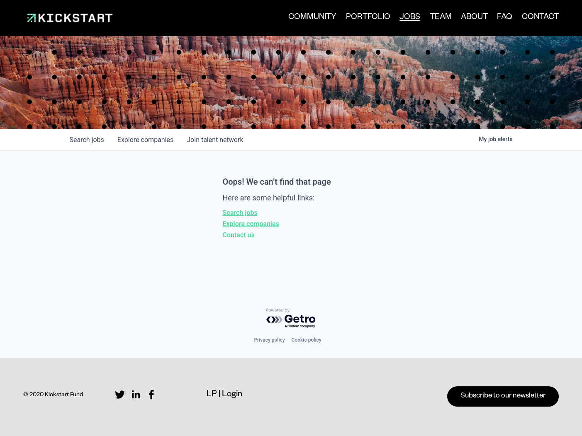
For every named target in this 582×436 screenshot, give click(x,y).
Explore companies (251, 224)
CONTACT (540, 18)
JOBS (409, 18)
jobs (87, 140)
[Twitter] (120, 395)
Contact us (239, 235)
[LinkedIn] (136, 395)
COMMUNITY (312, 18)
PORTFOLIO (368, 18)
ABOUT (474, 18)
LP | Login (224, 395)
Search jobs (240, 213)
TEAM (441, 18)
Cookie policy (306, 340)
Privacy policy (269, 340)
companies (145, 140)
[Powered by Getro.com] (291, 318)
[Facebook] (151, 395)
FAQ (504, 18)
